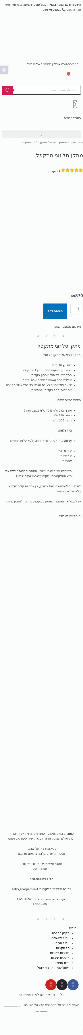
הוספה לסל (55, 314)
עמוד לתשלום (60, 941)
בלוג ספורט (61, 966)
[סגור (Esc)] (19, 1027)
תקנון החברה (60, 936)
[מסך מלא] (56, 1027)
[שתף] (37, 1027)
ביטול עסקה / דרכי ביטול (53, 971)
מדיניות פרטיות (59, 956)
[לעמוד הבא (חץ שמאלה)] (56, 1033)
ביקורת (54, 171)
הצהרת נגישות (60, 961)
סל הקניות (62, 951)
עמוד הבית (76, 142)
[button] (41, 134)
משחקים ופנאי (58, 142)
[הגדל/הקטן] (74, 1027)
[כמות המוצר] (76, 312)
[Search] (7, 90)
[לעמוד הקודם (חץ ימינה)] (74, 1033)
